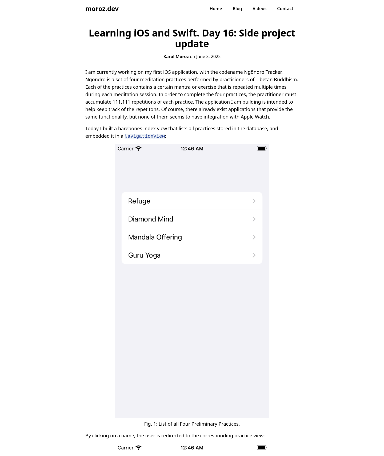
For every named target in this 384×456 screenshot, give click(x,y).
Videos (260, 8)
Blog (237, 8)
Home (216, 8)
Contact (285, 8)
